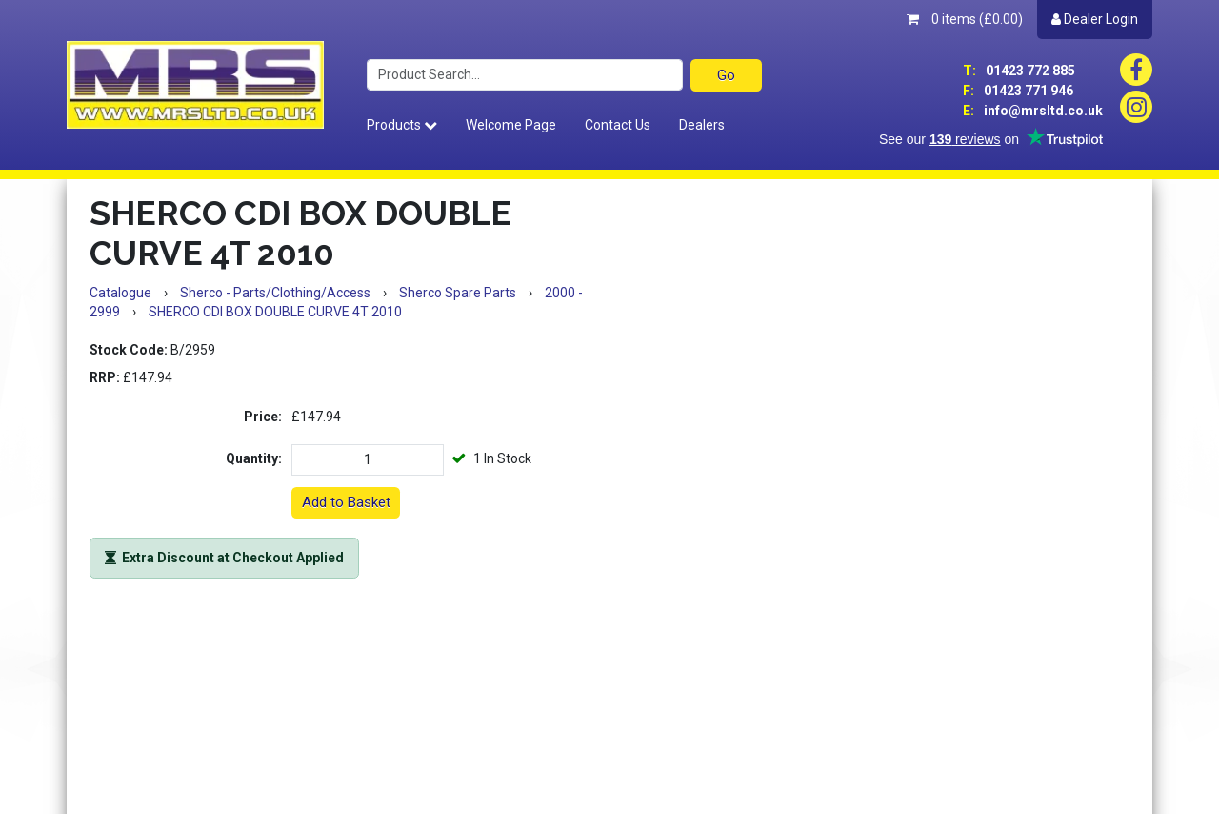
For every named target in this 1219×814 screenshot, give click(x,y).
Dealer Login (1094, 19)
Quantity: (254, 458)
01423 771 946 (1018, 90)
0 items (965, 19)
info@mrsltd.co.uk (1033, 110)
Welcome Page (511, 124)
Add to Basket (346, 502)
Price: (263, 416)
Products (402, 124)
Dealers (702, 124)
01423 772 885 (1019, 70)
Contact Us (617, 124)
